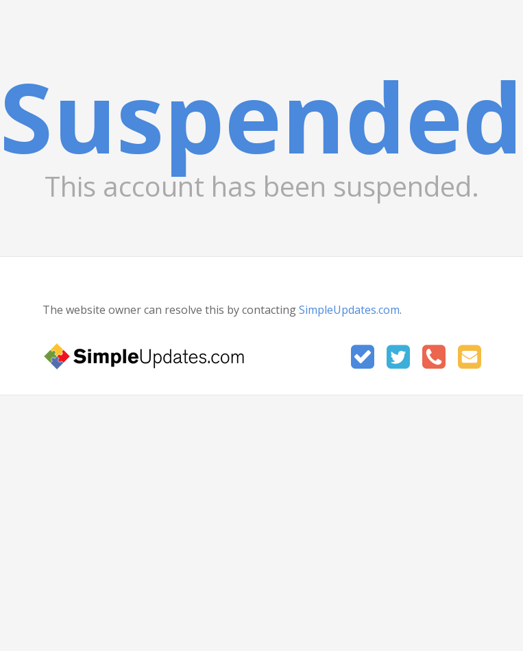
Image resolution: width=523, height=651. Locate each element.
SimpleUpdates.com (349, 309)
